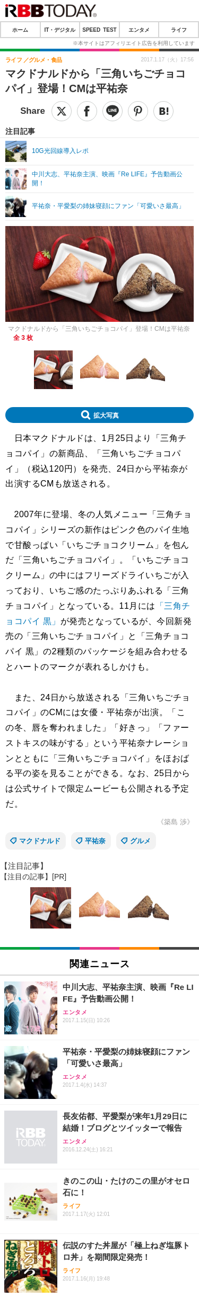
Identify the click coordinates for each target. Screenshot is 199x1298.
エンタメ (139, 29)
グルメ (140, 841)
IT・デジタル (59, 29)
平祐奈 (95, 841)
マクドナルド (39, 841)
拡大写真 (106, 415)
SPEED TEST (99, 29)
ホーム (20, 29)
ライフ (179, 29)
